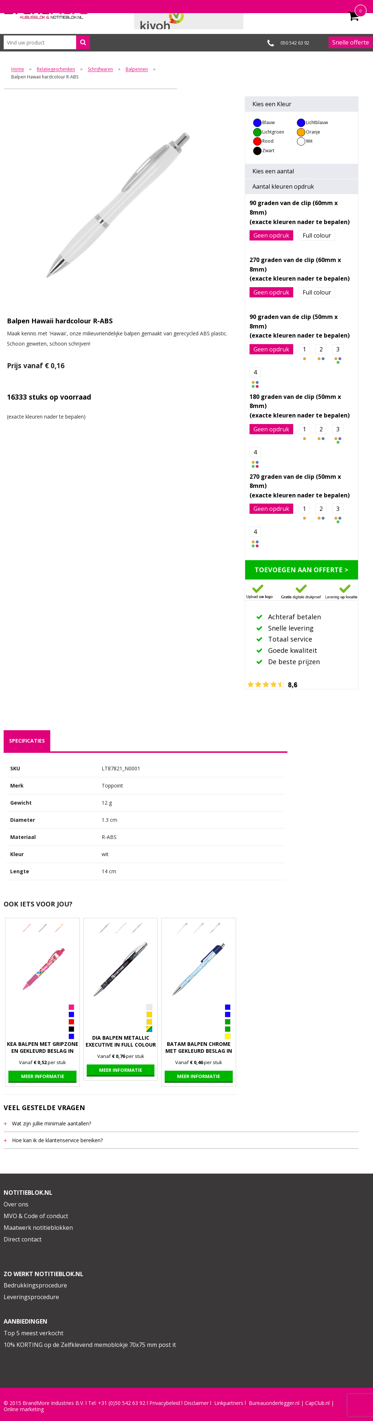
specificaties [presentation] (27, 740)
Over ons (16, 1204)
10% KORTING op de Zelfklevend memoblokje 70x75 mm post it (90, 1345)
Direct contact (23, 1239)
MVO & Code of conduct (36, 1216)
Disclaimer (196, 1403)
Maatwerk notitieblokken (38, 1228)
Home (17, 69)
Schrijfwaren (100, 69)
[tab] (27, 740)
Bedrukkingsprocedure (35, 1285)
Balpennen (137, 69)
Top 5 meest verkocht (33, 1333)
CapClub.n (317, 1403)
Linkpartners (228, 1403)
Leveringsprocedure (31, 1297)
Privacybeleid (164, 1403)
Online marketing (24, 1409)
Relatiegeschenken (56, 69)
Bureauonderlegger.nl (274, 1403)
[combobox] (47, 42)
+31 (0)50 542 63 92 (121, 1403)
